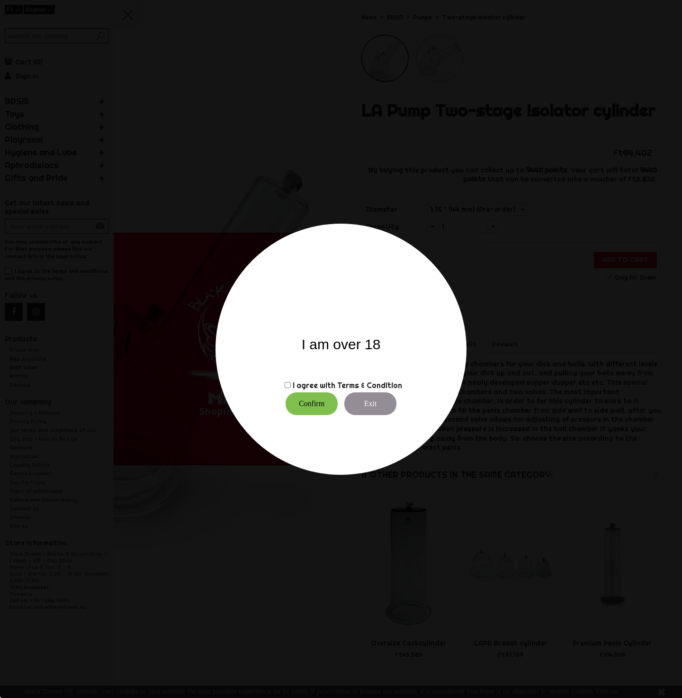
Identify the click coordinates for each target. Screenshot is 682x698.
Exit (370, 403)
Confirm (311, 403)
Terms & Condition (369, 385)
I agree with (314, 385)
